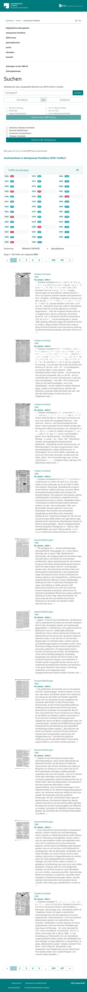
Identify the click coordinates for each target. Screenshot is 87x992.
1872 (34, 186)
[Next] (70, 260)
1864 (6, 216)
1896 (61, 237)
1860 (6, 196)
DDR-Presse (11, 37)
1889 (61, 201)
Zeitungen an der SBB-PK (17, 66)
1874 (34, 196)
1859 (6, 191)
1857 (6, 181)
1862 (6, 206)
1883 (34, 242)
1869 (6, 242)
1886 (61, 186)
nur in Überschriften (57, 108)
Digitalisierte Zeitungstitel (17, 28)
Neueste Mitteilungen (18, 130)
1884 (61, 176)
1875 (34, 201)
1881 (34, 232)
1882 (34, 237)
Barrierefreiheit (14, 987)
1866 (6, 227)
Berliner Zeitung (16, 108)
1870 (34, 176)
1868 (6, 237)
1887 (61, 191)
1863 (6, 211)
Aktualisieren (57, 248)
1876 (34, 206)
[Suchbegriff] (38, 92)
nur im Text (53, 110)
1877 (34, 211)
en (80, 20)
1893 (61, 222)
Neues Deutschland (17, 113)
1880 (34, 227)
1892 (61, 216)
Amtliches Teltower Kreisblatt (21, 127)
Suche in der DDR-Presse (43, 117)
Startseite (9, 20)
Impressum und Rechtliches (36, 983)
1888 (61, 196)
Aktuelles (10, 52)
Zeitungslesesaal (13, 71)
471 (62, 260)
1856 (6, 176)
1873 (34, 191)
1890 (61, 206)
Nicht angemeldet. (78, 983)
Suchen (77, 92)
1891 (61, 211)
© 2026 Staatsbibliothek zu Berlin (36, 987)
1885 (61, 181)
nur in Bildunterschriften (59, 113)
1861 (6, 201)
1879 (34, 222)
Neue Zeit (13, 110)
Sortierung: (9, 248)
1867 (6, 232)
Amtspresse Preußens (15, 33)
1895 (61, 232)
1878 (34, 216)
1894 (61, 227)
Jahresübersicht (13, 42)
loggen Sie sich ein (14, 151)
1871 (34, 181)
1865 (6, 222)
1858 (6, 186)
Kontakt (9, 57)
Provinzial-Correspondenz (20, 133)
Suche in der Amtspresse (43, 139)
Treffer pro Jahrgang (18, 170)
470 (53, 260)
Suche (18, 20)
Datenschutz (16, 983)
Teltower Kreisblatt (17, 136)
